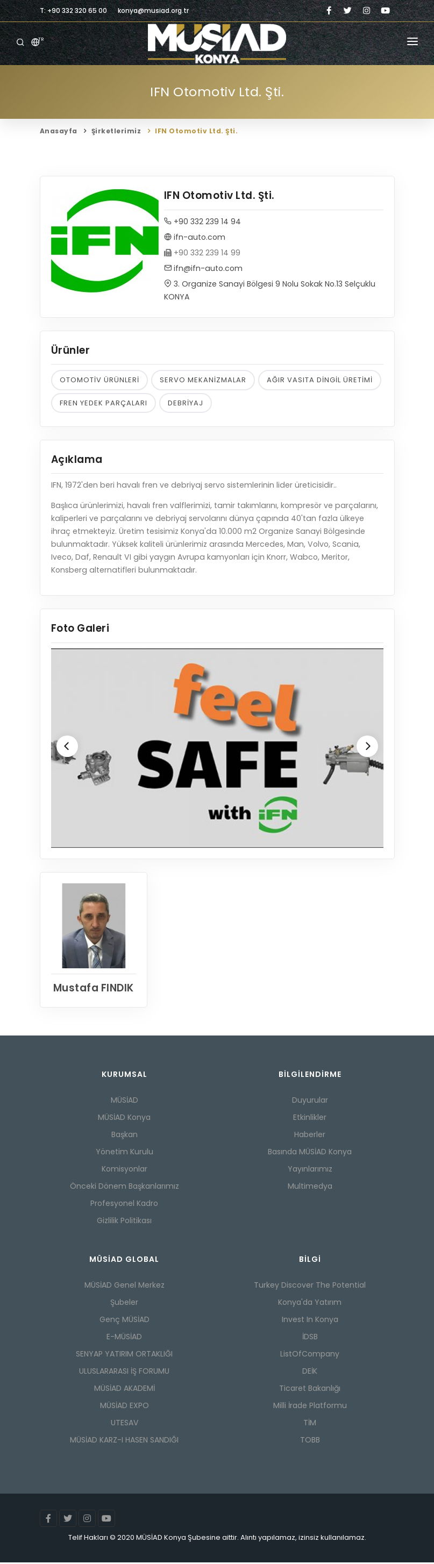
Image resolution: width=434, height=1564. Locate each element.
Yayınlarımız (310, 1170)
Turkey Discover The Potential (310, 1286)
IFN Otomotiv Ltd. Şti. (196, 130)
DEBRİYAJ (185, 403)
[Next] (367, 747)
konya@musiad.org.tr (153, 10)
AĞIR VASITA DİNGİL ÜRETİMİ (320, 380)
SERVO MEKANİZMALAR (203, 380)
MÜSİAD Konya (124, 1118)
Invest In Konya (310, 1321)
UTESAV (124, 1424)
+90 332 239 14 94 (202, 222)
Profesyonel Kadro (124, 1204)
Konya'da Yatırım (309, 1303)
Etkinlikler (309, 1118)
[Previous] (67, 747)
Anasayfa (58, 130)
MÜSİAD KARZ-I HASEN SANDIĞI (124, 1441)
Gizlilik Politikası (124, 1222)
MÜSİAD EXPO (124, 1407)
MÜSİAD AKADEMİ (124, 1389)
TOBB (310, 1441)
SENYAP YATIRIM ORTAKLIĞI (124, 1355)
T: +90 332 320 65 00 (73, 10)
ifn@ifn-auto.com (203, 268)
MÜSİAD (124, 1101)
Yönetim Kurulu (124, 1153)
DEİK (309, 1372)
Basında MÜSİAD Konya (310, 1153)
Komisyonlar (124, 1170)
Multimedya (310, 1187)
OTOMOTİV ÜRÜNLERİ (99, 380)
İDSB (310, 1338)
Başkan (124, 1136)
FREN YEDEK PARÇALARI (103, 403)
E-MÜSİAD (124, 1338)
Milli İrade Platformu (310, 1407)
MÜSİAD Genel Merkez (124, 1286)
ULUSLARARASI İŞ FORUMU (124, 1372)
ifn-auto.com (194, 237)
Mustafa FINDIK (93, 989)
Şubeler (124, 1303)
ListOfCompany (309, 1355)
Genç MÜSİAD (124, 1321)
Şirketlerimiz (116, 130)
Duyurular (310, 1101)
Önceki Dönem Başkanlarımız (124, 1187)
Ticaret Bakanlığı (309, 1389)
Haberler (309, 1136)
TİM (309, 1424)
